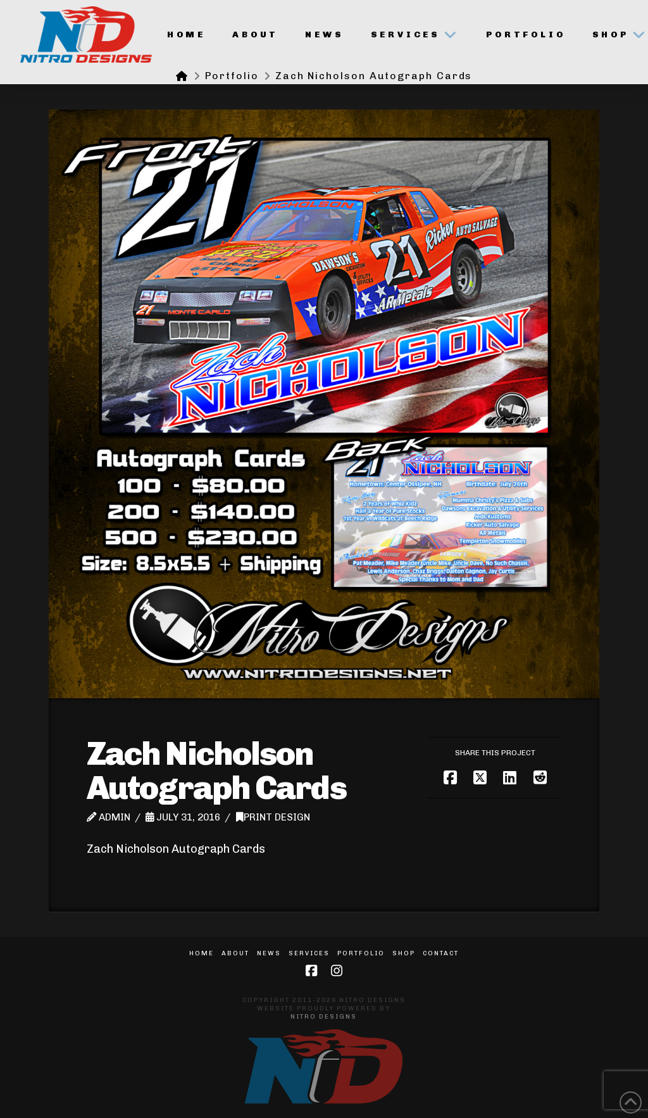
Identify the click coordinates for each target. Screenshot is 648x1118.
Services (309, 953)
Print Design (273, 817)
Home (201, 953)
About (235, 953)
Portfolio (361, 953)
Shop (403, 953)
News (269, 953)
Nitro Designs (323, 1017)
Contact (441, 953)
